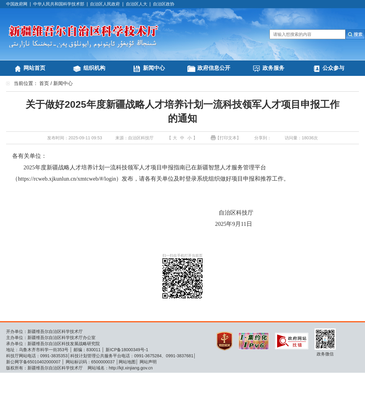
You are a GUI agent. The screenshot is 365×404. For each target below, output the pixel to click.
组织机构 (94, 68)
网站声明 (148, 361)
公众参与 (333, 68)
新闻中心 (154, 68)
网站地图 (127, 361)
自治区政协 (163, 4)
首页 (44, 83)
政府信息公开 (213, 68)
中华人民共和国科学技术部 (58, 4)
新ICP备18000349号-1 (127, 349)
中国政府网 (16, 4)
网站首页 (34, 68)
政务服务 (273, 68)
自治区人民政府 (105, 4)
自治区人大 (136, 4)
